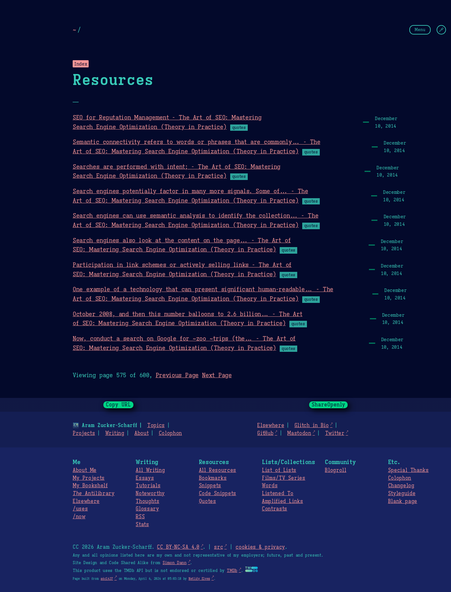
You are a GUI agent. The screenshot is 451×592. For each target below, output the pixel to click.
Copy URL (118, 405)
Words (269, 486)
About (141, 433)
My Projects (89, 478)
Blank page (402, 501)
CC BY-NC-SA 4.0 (178, 547)
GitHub (265, 433)
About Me (84, 470)
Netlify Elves (199, 579)
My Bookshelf (90, 486)
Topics (156, 425)
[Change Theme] (441, 29)
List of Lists (279, 470)
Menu (420, 29)
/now (79, 517)
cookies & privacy (260, 547)
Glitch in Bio (311, 425)
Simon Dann (174, 562)
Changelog (401, 486)
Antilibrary (94, 493)
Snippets (210, 486)
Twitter (335, 433)
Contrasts (274, 509)
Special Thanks (408, 470)
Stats (142, 524)
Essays (145, 478)
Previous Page (177, 375)
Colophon (170, 433)
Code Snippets (217, 493)
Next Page (217, 375)
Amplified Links (282, 501)
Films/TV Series (283, 478)
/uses (80, 509)
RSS (140, 517)
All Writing (150, 470)
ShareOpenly (328, 405)
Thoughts (147, 501)
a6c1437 (107, 579)
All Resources (217, 470)
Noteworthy (150, 493)
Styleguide (402, 493)
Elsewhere (270, 425)
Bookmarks (213, 478)
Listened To (277, 493)
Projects (84, 433)
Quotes (207, 501)
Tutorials (148, 486)
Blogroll (335, 470)
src (218, 547)
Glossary (147, 509)
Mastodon (299, 433)
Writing (114, 433)
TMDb (232, 570)
